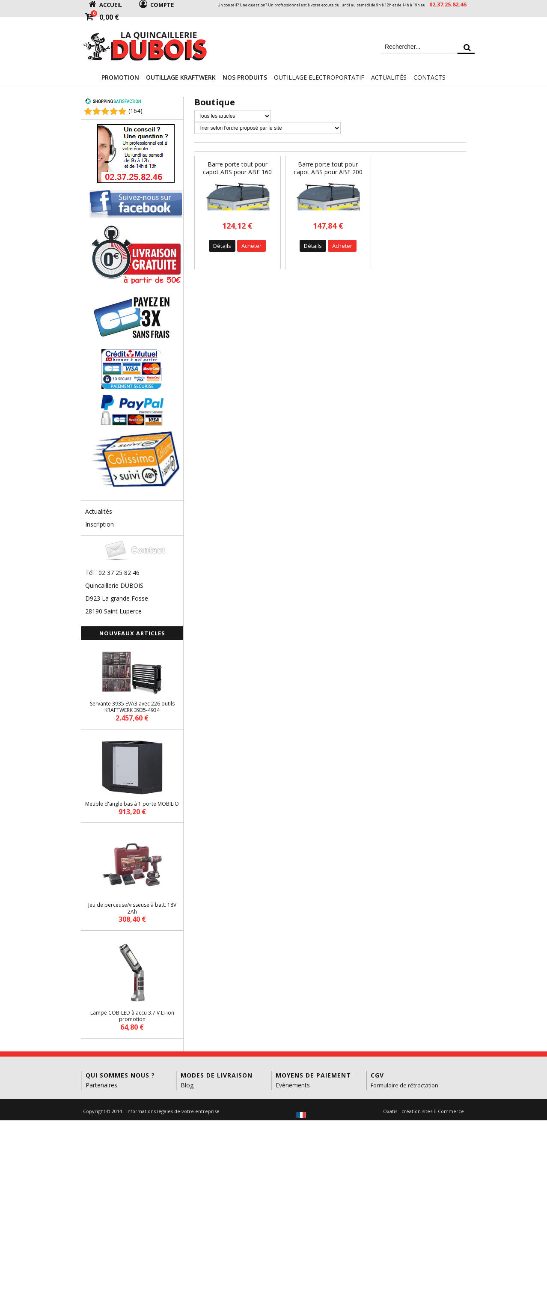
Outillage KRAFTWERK (181, 77)
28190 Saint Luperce (113, 611)
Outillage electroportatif (319, 77)
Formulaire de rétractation (404, 1085)
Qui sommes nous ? (120, 1075)
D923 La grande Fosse (116, 598)
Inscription (99, 524)
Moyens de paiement (313, 1075)
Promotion (120, 77)
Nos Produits (245, 77)
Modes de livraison (217, 1075)
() (135, 111)
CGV (377, 1075)
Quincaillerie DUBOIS (114, 585)
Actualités (389, 77)
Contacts (429, 77)
